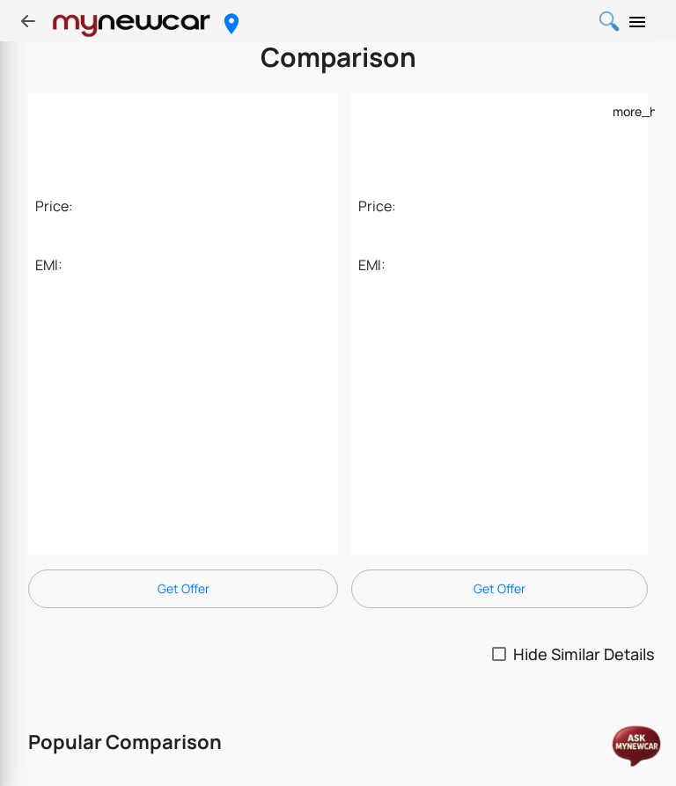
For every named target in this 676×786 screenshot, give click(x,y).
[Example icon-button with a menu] (623, 111)
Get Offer (183, 588)
